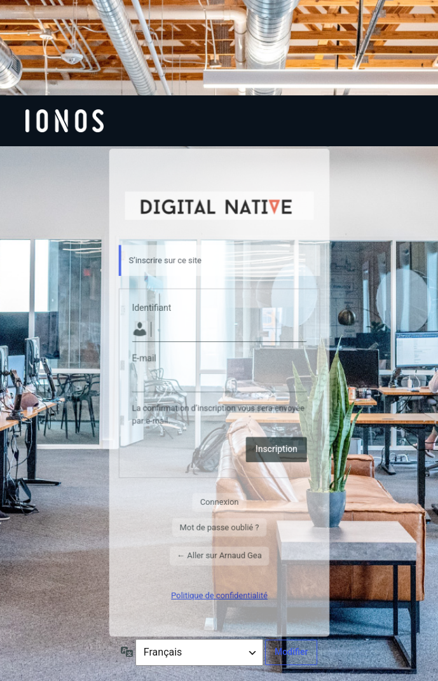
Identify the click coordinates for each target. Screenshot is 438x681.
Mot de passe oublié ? (219, 527)
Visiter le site (219, 205)
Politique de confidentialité (219, 595)
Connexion (219, 502)
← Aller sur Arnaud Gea (219, 555)
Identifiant (151, 308)
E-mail (144, 359)
